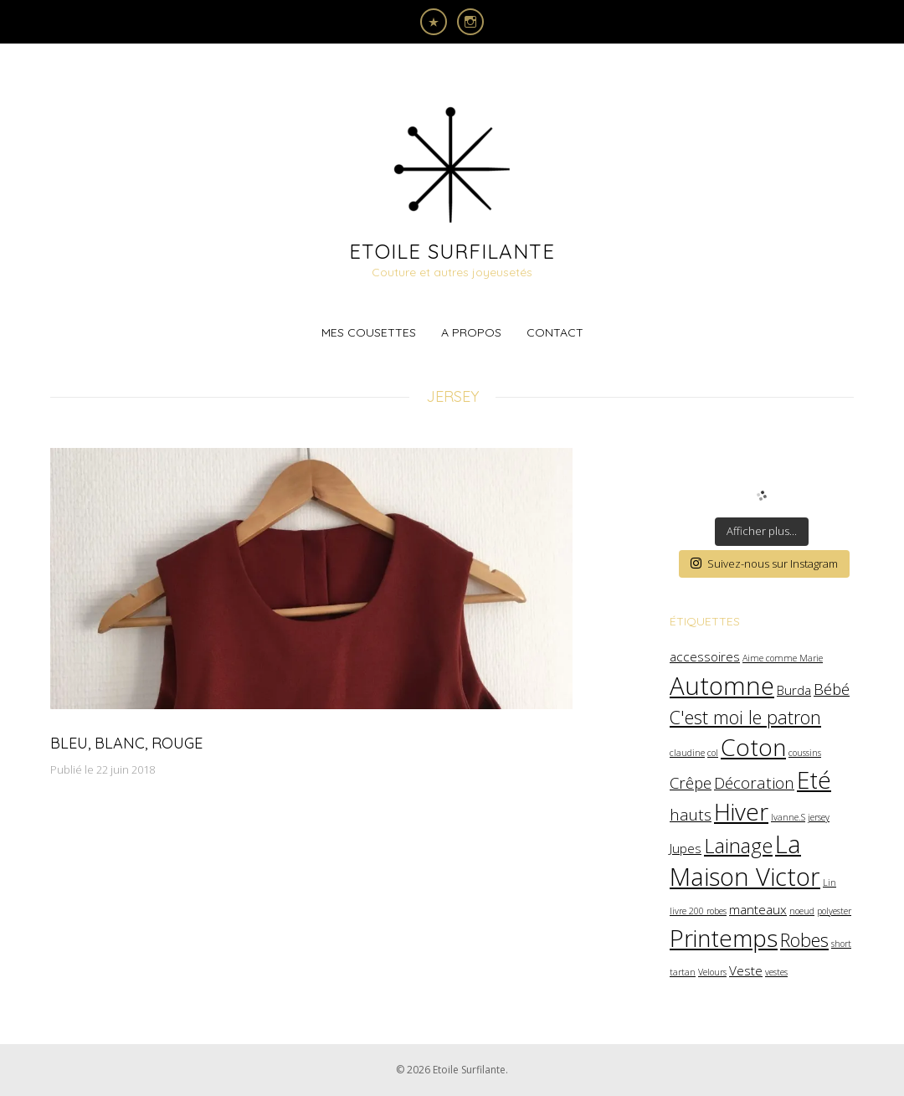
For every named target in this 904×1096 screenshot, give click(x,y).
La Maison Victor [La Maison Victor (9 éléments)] (745, 860)
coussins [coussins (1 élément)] (804, 753)
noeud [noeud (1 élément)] (801, 911)
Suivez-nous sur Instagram (764, 563)
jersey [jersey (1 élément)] (819, 817)
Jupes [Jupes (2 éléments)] (685, 848)
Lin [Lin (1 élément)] (829, 882)
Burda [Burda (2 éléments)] (794, 690)
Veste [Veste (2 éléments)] (746, 970)
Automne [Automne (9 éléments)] (722, 685)
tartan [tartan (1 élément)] (683, 972)
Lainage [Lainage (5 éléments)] (738, 845)
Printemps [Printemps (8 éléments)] (724, 938)
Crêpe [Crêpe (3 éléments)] (690, 782)
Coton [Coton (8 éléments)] (753, 747)
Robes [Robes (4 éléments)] (804, 940)
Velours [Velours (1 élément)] (712, 972)
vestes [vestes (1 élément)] (776, 972)
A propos (471, 332)
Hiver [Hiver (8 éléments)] (741, 811)
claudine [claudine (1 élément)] (687, 753)
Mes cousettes (368, 332)
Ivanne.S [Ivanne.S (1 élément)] (788, 817)
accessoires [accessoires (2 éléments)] (705, 656)
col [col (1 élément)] (712, 753)
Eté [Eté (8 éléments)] (814, 779)
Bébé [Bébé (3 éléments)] (832, 688)
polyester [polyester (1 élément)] (834, 911)
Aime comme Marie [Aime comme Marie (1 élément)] (782, 658)
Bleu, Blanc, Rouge (126, 743)
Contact (554, 332)
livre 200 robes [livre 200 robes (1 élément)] (698, 911)
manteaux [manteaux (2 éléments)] (758, 909)
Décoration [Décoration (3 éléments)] (754, 782)
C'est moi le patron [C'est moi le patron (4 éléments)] (745, 717)
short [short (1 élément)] (841, 943)
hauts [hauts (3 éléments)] (690, 814)
